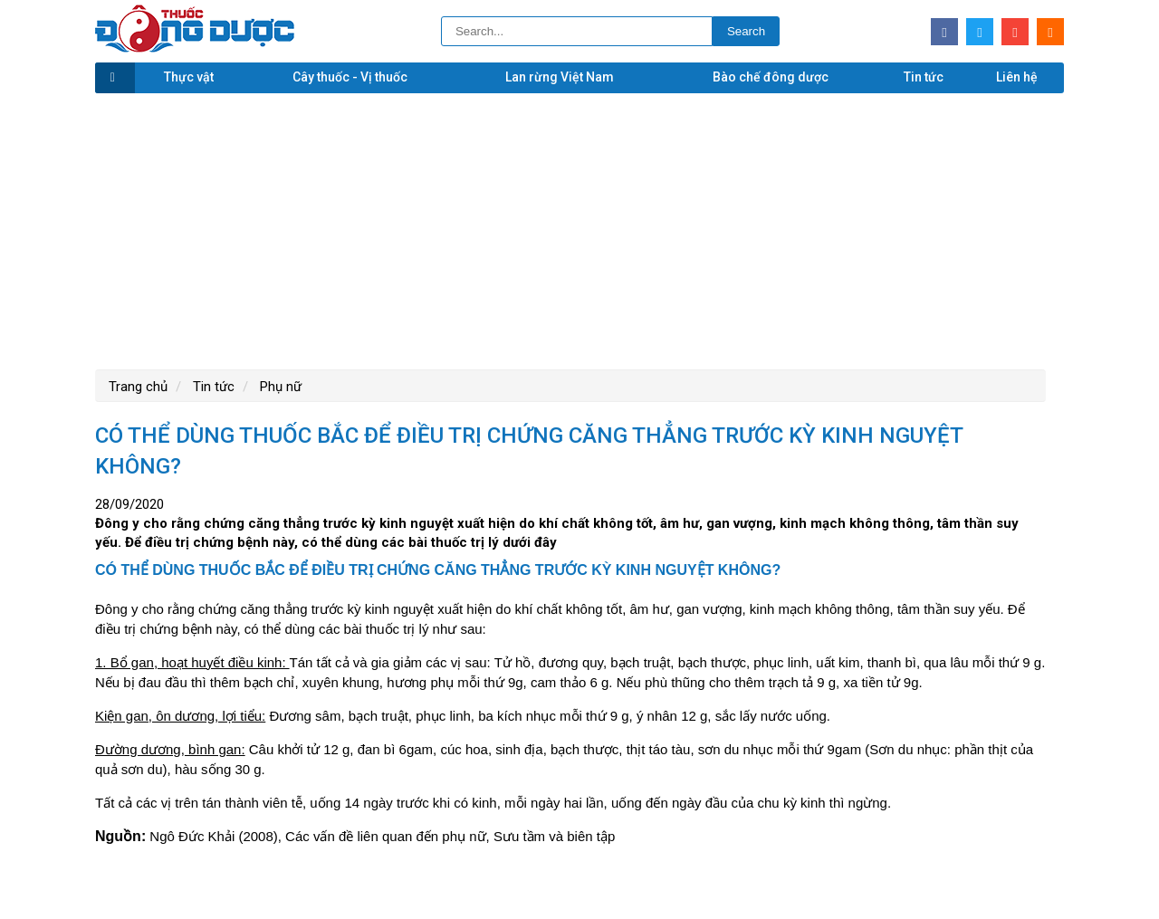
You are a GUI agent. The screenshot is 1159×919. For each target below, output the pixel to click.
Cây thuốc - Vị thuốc (349, 77)
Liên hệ (1017, 77)
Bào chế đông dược (771, 77)
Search (746, 31)
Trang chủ (138, 386)
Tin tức (923, 77)
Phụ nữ (279, 386)
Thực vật (189, 77)
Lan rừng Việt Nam (559, 77)
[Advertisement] (579, 229)
